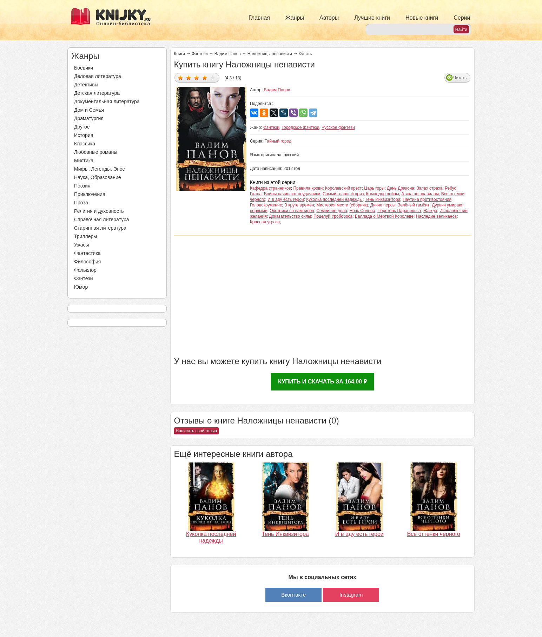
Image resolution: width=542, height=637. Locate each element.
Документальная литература (106, 101)
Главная (259, 18)
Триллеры (85, 236)
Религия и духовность (99, 211)
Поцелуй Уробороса (332, 216)
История (83, 135)
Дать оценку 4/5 (205, 77)
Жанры (294, 18)
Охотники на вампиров (292, 210)
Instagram (351, 595)
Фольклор (85, 270)
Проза (81, 202)
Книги (179, 53)
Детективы (86, 84)
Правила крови (308, 188)
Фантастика (87, 253)
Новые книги (421, 18)
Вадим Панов (227, 53)
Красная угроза (265, 221)
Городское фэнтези (300, 127)
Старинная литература (100, 228)
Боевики (83, 68)
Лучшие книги (372, 18)
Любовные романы (95, 152)
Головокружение (266, 205)
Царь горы (374, 188)
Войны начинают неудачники (292, 193)
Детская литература (97, 93)
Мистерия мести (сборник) (342, 205)
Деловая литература (97, 76)
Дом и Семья (89, 110)
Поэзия (82, 186)
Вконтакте (293, 595)
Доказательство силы (290, 216)
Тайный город (278, 141)
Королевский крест (343, 188)
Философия (87, 261)
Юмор (81, 287)
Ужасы (81, 245)
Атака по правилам (420, 193)
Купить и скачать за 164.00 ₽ (322, 382)
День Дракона (400, 188)
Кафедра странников (270, 188)
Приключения (89, 194)
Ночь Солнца (362, 210)
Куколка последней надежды (334, 199)
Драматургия (89, 118)
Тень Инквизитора (383, 199)
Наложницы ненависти (269, 53)
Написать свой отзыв (196, 430)
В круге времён (299, 205)
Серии (462, 18)
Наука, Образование (97, 177)
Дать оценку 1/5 (181, 77)
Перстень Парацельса (399, 210)
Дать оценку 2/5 (189, 77)
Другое (82, 127)
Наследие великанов (436, 216)
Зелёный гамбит (413, 205)
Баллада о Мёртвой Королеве (384, 216)
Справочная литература (101, 219)
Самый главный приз (343, 193)
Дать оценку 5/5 (213, 77)
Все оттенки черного (433, 534)
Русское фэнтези (338, 127)
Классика (84, 143)
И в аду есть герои (285, 199)
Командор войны (382, 193)
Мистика (83, 160)
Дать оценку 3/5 (197, 77)
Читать (460, 77)
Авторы (329, 18)
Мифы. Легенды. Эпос (99, 169)
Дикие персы (382, 205)
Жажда (430, 210)
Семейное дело (331, 210)
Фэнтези (83, 278)
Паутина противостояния (427, 199)
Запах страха (430, 188)
